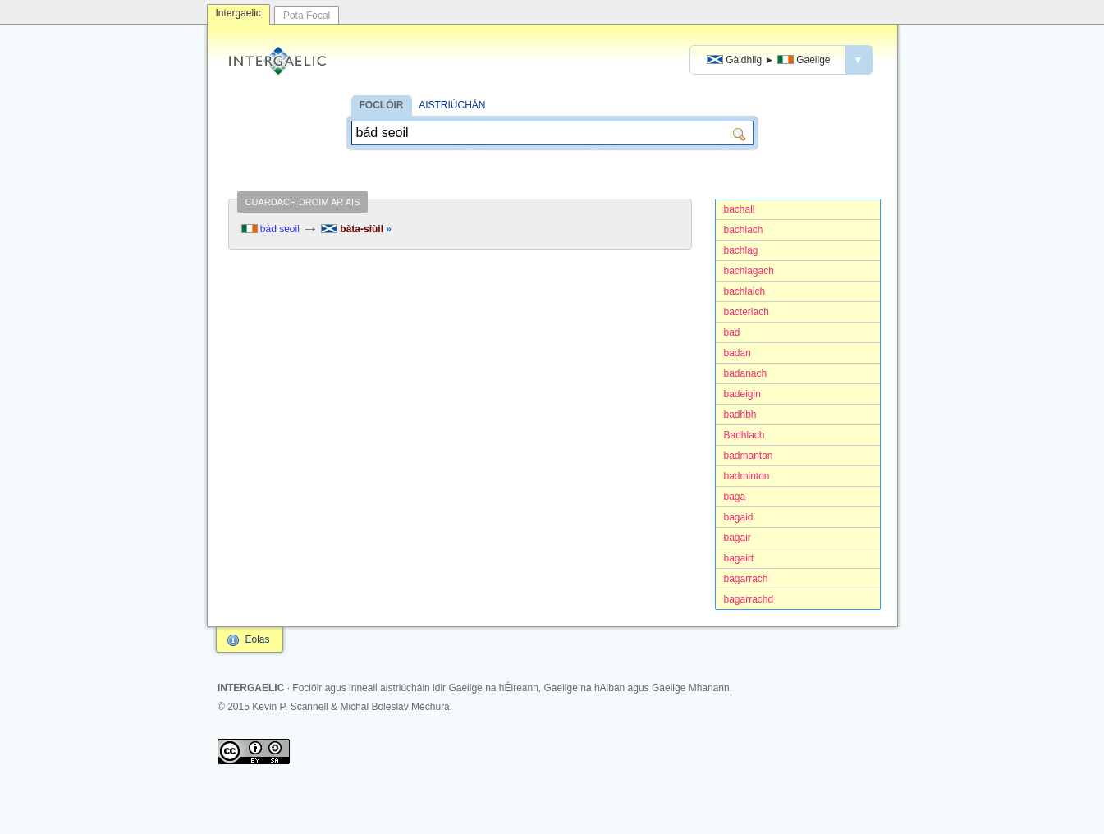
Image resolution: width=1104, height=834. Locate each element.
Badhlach (744, 435)
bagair (737, 537)
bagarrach (746, 578)
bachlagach (749, 271)
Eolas (257, 639)
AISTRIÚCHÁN (452, 105)
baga (735, 496)
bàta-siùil (356, 229)
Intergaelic (238, 13)
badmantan (748, 455)
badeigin (742, 394)
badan (737, 353)
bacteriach (746, 312)
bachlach (743, 230)
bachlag (741, 250)
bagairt (739, 558)
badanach (745, 373)
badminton (747, 476)
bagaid (739, 517)
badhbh (740, 414)
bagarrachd (749, 599)
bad (732, 332)
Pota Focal (306, 15)
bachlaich (745, 291)
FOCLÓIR (382, 105)
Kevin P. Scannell (290, 707)
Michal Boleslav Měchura (394, 707)
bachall (739, 209)
